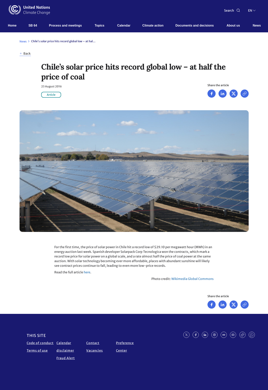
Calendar (123, 25)
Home (12, 25)
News (257, 25)
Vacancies (94, 350)
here (87, 272)
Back (27, 53)
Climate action (152, 25)
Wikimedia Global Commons (192, 279)
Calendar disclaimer (65, 346)
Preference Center (125, 346)
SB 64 (32, 25)
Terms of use (37, 350)
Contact (92, 343)
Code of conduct (40, 343)
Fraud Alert (65, 358)
